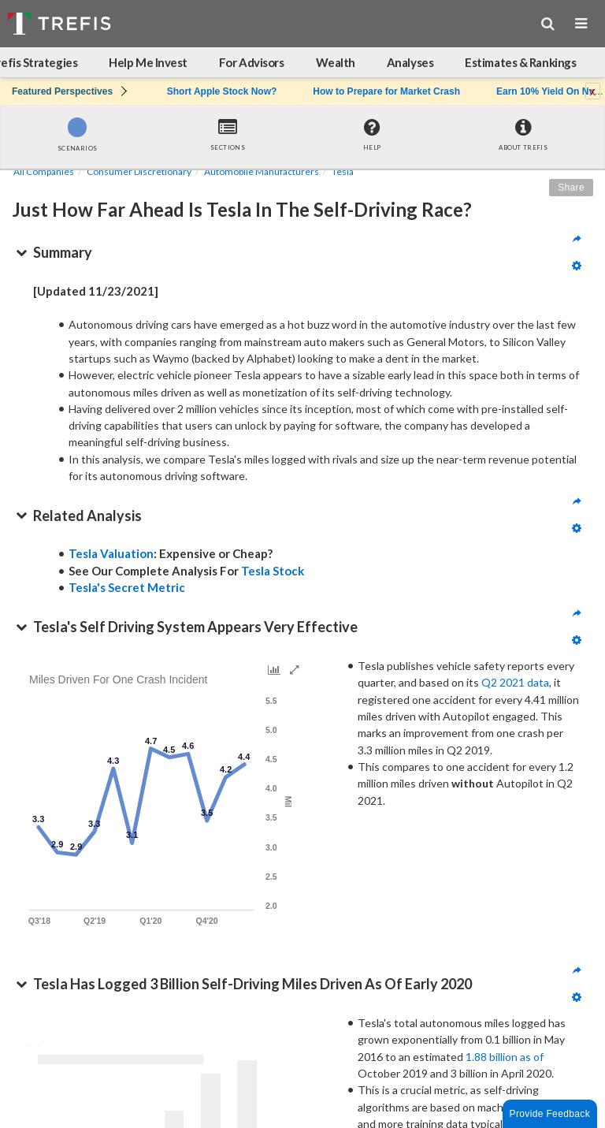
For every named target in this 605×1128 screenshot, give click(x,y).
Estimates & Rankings (520, 62)
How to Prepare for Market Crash (386, 91)
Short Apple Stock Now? (222, 91)
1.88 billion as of (505, 1056)
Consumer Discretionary (139, 171)
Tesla (343, 171)
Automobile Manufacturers (261, 171)
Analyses (410, 62)
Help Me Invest (148, 62)
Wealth (335, 62)
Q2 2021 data (515, 682)
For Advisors (251, 62)
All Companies (43, 171)
